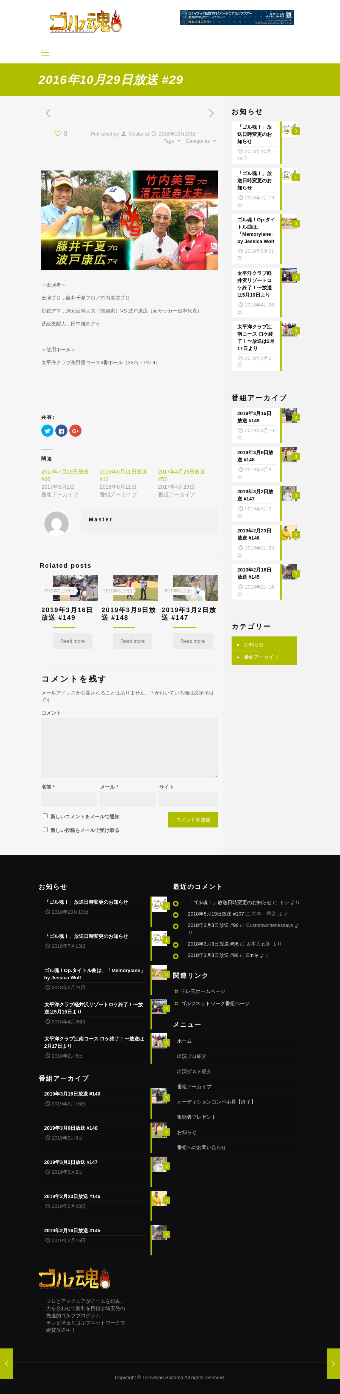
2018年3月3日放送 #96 (213, 925)
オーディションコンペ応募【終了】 (216, 1102)
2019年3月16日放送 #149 (67, 613)
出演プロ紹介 (192, 1056)
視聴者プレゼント (196, 1117)
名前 (48, 787)
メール (109, 787)
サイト (166, 787)
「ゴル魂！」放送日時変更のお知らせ (230, 902)
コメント (51, 713)
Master (136, 134)
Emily (252, 955)
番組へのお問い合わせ (201, 1147)
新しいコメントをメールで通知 (84, 816)
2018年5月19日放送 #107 (216, 914)
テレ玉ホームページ (203, 991)
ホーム (184, 1041)
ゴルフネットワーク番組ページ (215, 1003)
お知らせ (254, 644)
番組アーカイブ (261, 657)
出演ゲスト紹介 (194, 1071)
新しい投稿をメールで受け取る (84, 830)
